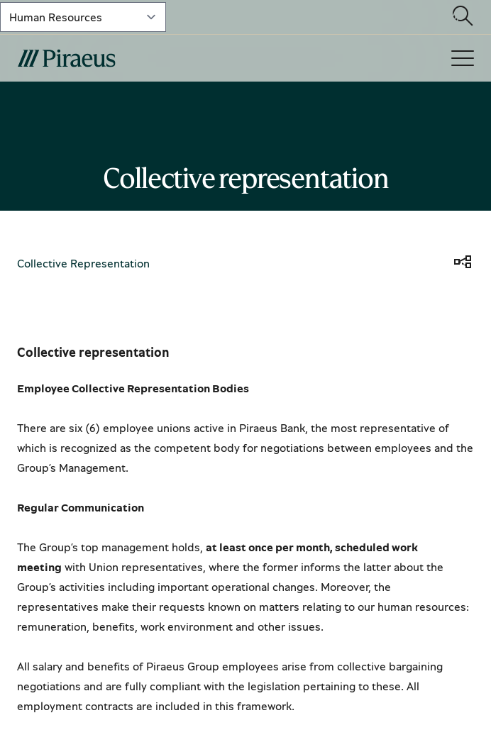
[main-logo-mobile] (144, 58)
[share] (462, 263)
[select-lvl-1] (83, 17)
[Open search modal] (462, 17)
